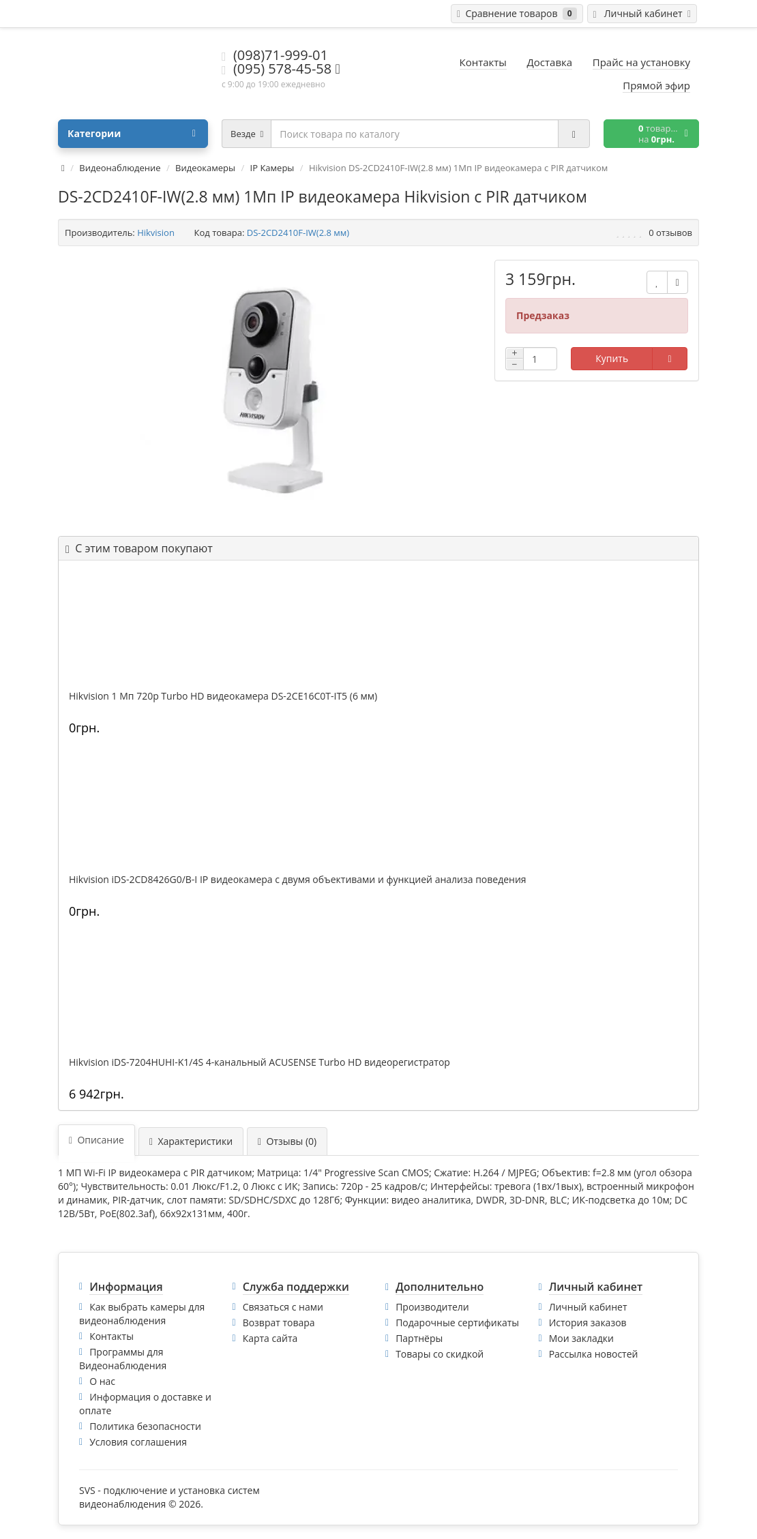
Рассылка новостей (593, 1353)
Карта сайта (270, 1338)
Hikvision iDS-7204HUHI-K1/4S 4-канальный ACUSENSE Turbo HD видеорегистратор (259, 1062)
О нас (102, 1381)
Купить (611, 358)
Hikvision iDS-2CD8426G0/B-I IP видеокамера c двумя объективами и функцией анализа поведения (297, 879)
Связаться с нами (283, 1306)
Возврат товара (279, 1322)
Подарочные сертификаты (457, 1322)
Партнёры (419, 1338)
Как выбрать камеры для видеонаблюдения (142, 1313)
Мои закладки (581, 1338)
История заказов (588, 1322)
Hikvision (156, 232)
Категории (132, 133)
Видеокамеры (205, 168)
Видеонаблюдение (119, 168)
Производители (432, 1306)
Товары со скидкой (440, 1353)
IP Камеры (272, 168)
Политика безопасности (145, 1426)
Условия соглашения (138, 1441)
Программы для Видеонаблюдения (122, 1358)
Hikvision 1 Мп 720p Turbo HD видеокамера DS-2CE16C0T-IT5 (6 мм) (223, 696)
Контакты (111, 1336)
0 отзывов (670, 232)
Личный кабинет (588, 1306)
